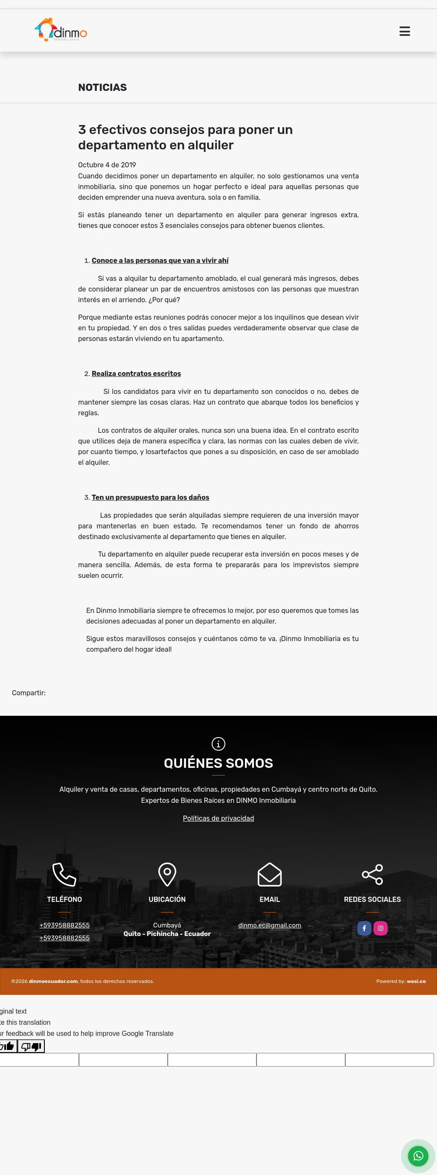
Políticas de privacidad (218, 818)
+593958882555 (64, 925)
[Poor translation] (31, 1046)
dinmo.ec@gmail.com (269, 925)
